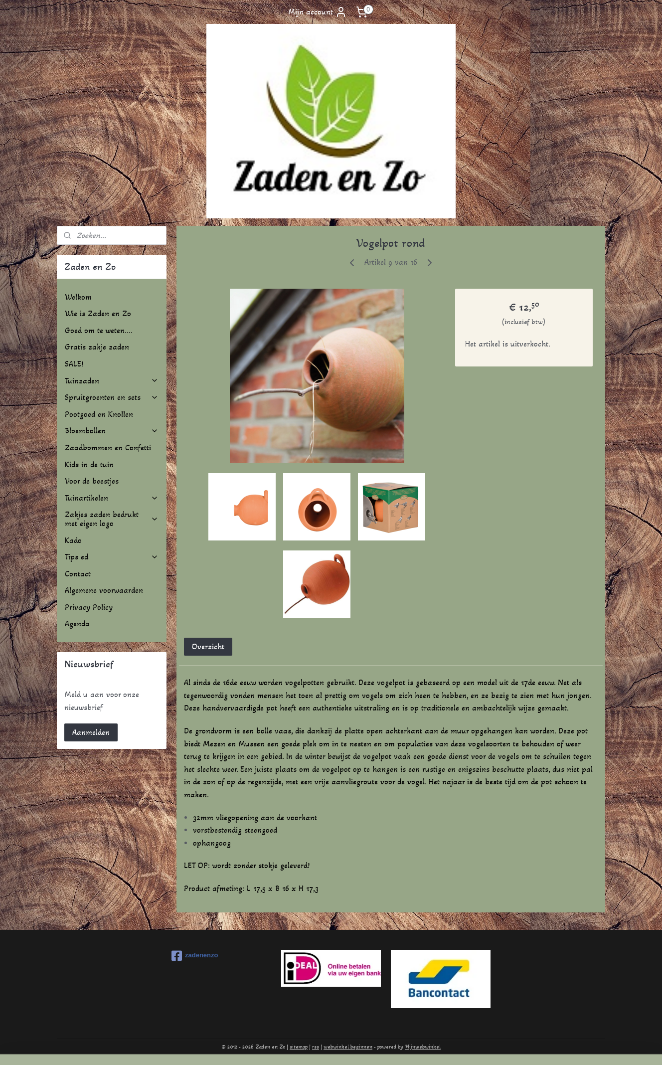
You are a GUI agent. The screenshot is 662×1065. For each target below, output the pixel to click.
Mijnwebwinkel (423, 1047)
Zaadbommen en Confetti (108, 447)
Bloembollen (112, 430)
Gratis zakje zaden (97, 347)
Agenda (77, 623)
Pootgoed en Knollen (99, 414)
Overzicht (208, 646)
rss (315, 1047)
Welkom (78, 297)
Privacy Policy (89, 607)
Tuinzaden (112, 380)
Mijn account (317, 12)
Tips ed (112, 556)
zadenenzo (194, 956)
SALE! (74, 363)
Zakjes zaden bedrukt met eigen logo (112, 519)
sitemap (299, 1047)
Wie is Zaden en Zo (98, 313)
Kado (73, 540)
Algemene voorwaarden (104, 590)
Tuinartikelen (112, 498)
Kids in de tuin (89, 464)
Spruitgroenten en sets (112, 397)
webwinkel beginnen (348, 1047)
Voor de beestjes (92, 481)
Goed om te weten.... (99, 330)
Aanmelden (91, 732)
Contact (78, 573)
